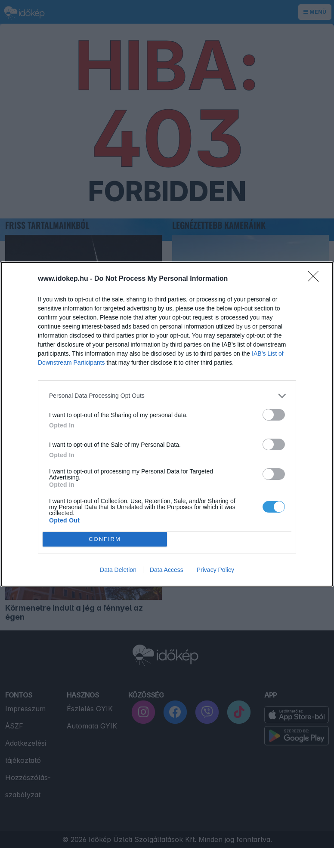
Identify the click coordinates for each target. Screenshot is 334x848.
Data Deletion (118, 569)
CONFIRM (105, 538)
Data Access (166, 569)
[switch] (274, 414)
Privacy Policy (215, 569)
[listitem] (167, 395)
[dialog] (167, 424)
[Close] (316, 278)
